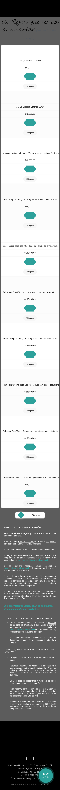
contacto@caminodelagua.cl (16, 568)
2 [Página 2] (27, 515)
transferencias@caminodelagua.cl (33, 560)
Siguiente (36, 515)
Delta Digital (41, 784)
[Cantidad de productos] (30, 76)
